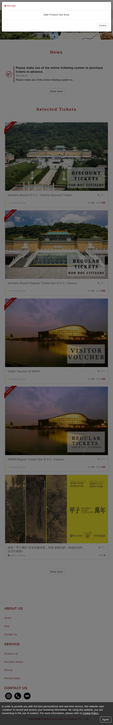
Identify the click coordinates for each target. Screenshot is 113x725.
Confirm (103, 25)
